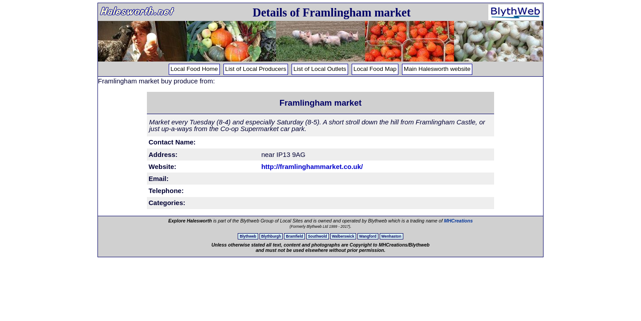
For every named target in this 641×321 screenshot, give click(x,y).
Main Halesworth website (437, 69)
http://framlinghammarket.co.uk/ (312, 166)
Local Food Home (194, 69)
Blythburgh (271, 236)
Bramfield (294, 236)
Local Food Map (375, 69)
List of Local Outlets (319, 69)
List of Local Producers (255, 69)
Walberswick (343, 236)
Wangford (368, 236)
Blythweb (247, 236)
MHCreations (458, 220)
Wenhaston (391, 236)
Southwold (317, 236)
